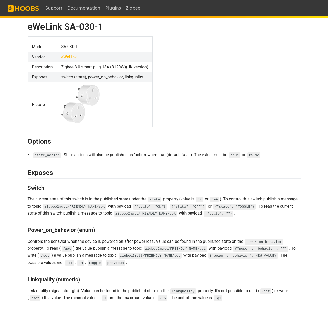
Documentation (83, 8)
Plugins (113, 8)
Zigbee (133, 8)
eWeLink (69, 56)
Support (53, 8)
